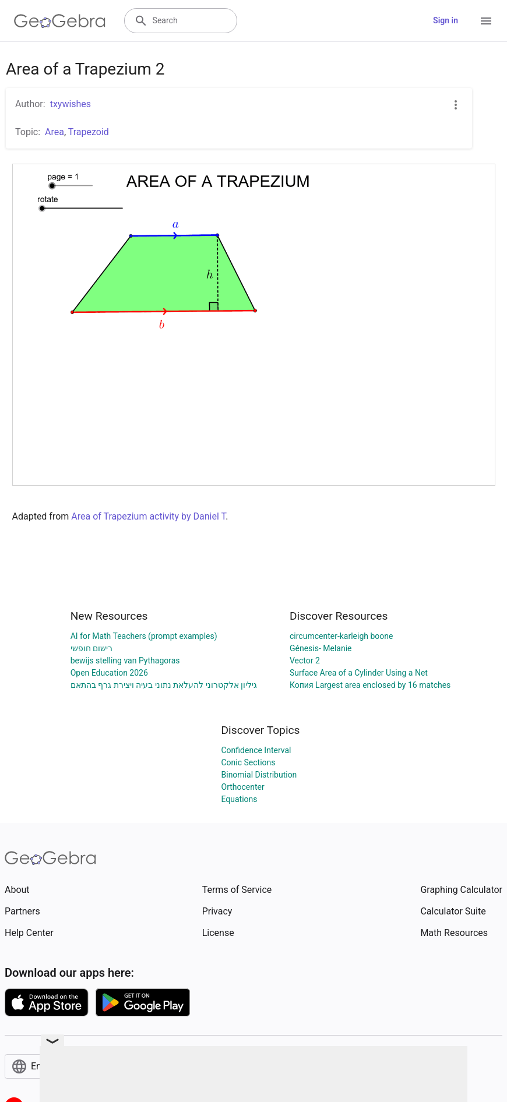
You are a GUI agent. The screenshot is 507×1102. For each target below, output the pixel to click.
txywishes (70, 104)
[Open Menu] (486, 21)
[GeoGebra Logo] (59, 21)
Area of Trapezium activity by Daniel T (148, 516)
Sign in (445, 20)
